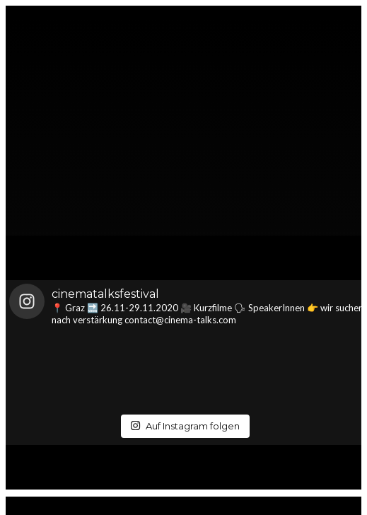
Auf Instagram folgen (185, 426)
